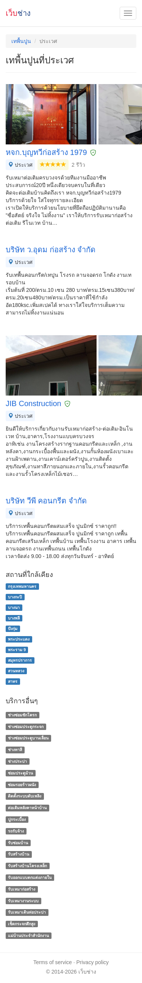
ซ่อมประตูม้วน (20, 773)
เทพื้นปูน (21, 41)
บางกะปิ (15, 597)
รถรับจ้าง (16, 831)
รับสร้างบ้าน (18, 854)
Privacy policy (92, 962)
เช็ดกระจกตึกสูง (21, 924)
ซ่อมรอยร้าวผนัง (22, 784)
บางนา (14, 607)
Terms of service (52, 962)
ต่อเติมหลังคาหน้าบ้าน (27, 807)
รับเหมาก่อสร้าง (21, 889)
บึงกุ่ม (12, 628)
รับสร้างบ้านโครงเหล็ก (27, 865)
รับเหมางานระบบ (23, 901)
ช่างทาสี (15, 749)
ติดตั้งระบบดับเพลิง (24, 796)
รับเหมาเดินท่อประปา (27, 912)
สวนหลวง (16, 671)
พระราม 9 (17, 649)
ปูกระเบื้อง (17, 819)
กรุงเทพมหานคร (22, 586)
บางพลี (14, 618)
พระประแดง (19, 639)
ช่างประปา (17, 761)
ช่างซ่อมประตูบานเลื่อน (28, 738)
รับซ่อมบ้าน (18, 842)
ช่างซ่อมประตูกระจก (26, 726)
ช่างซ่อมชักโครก (22, 715)
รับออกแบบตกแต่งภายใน (29, 877)
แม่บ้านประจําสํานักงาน (28, 935)
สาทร (12, 681)
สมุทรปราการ (20, 660)
